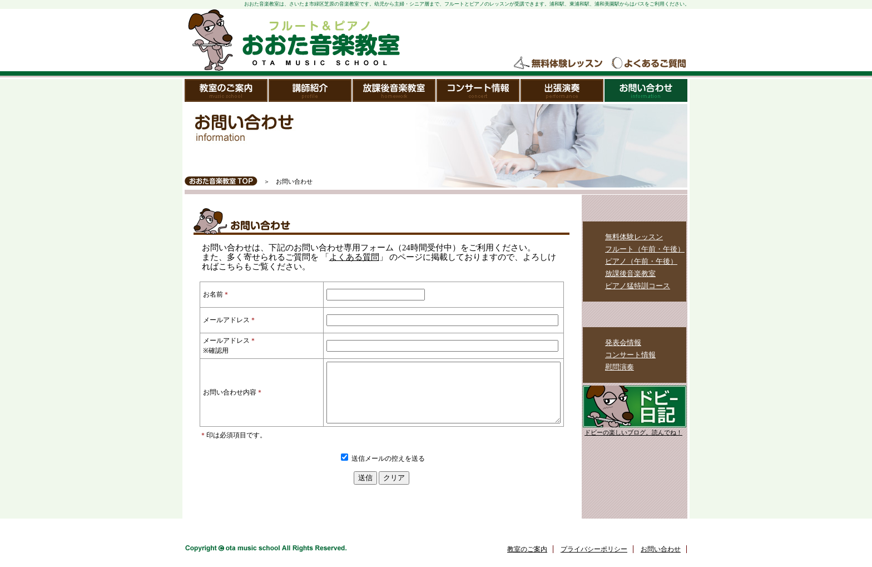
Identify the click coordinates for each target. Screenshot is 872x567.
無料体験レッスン (559, 63)
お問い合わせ (646, 90)
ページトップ (657, 537)
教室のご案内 (227, 90)
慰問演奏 (619, 367)
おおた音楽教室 (293, 40)
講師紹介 (311, 90)
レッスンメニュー (634, 208)
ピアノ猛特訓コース (637, 286)
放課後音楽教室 (395, 90)
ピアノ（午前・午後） (641, 261)
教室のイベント (634, 314)
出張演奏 (563, 90)
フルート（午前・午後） (645, 249)
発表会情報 (623, 342)
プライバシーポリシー (594, 561)
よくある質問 (354, 257)
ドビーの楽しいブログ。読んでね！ (633, 433)
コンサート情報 (479, 90)
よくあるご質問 (648, 63)
